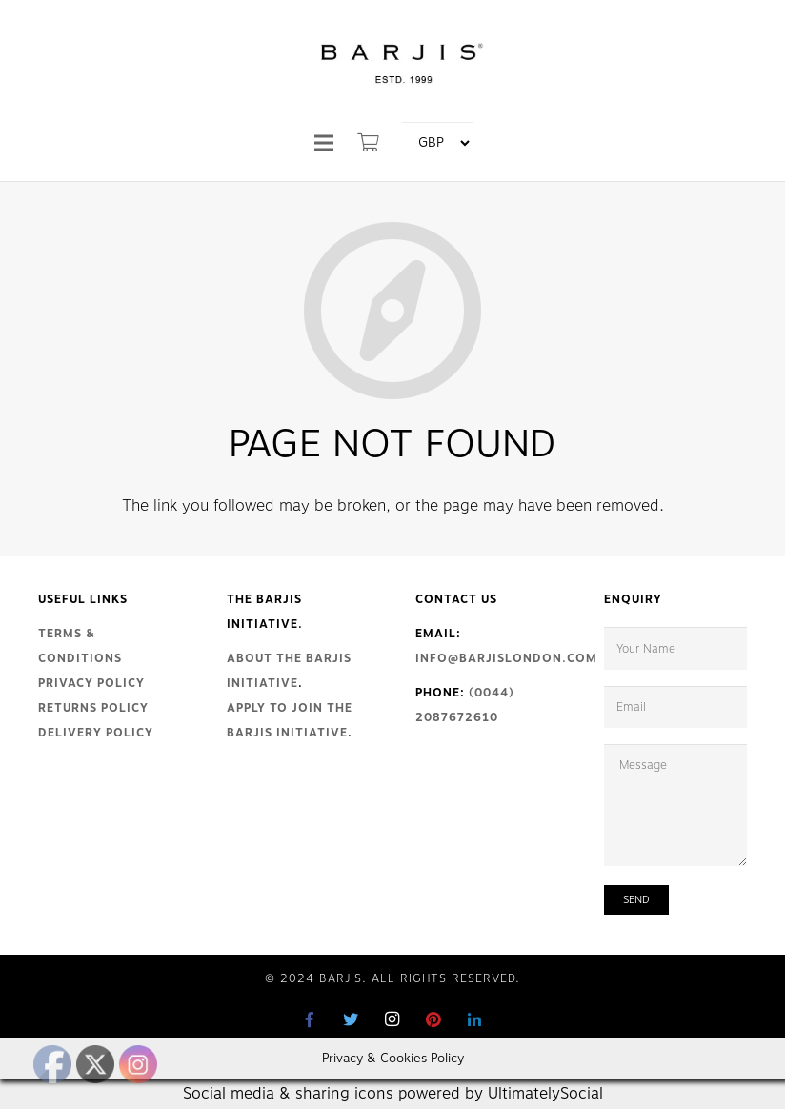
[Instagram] (392, 1019)
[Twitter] (351, 1019)
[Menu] (324, 143)
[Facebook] (311, 1019)
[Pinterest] (433, 1019)
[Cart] (369, 143)
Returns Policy (93, 707)
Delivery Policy (95, 732)
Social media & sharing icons (290, 1093)
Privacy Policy (91, 683)
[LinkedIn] (474, 1019)
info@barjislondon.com (506, 658)
